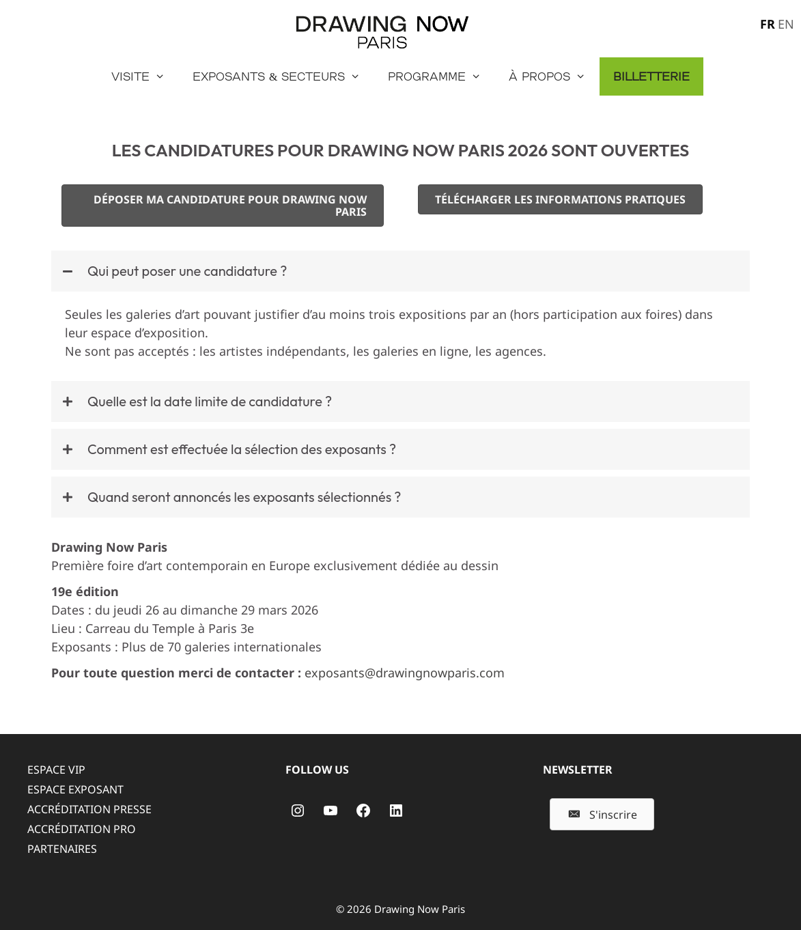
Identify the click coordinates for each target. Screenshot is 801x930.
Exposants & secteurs (283, 76)
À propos (554, 76)
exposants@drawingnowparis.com (405, 672)
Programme (441, 76)
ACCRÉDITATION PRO (81, 828)
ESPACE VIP (56, 769)
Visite (145, 76)
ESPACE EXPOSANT (75, 789)
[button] (400, 271)
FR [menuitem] (767, 24)
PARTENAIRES (62, 848)
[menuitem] (766, 23)
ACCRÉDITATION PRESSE (89, 809)
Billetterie (651, 76)
